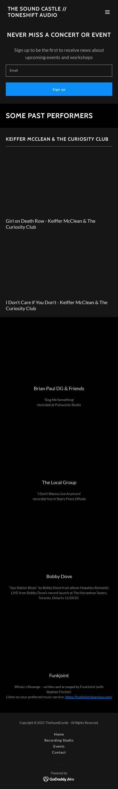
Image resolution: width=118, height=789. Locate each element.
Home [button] (59, 734)
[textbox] (59, 71)
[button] (107, 12)
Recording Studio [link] (59, 740)
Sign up (59, 89)
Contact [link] (59, 752)
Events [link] (58, 746)
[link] (37, 15)
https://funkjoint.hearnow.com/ (88, 697)
